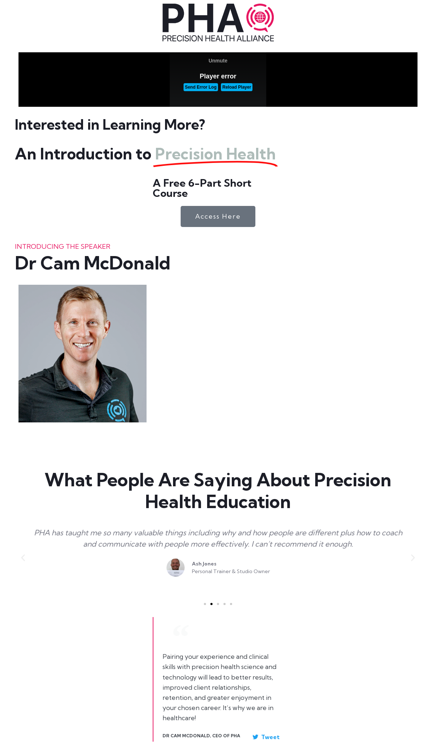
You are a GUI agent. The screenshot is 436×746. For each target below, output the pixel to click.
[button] (23, 557)
